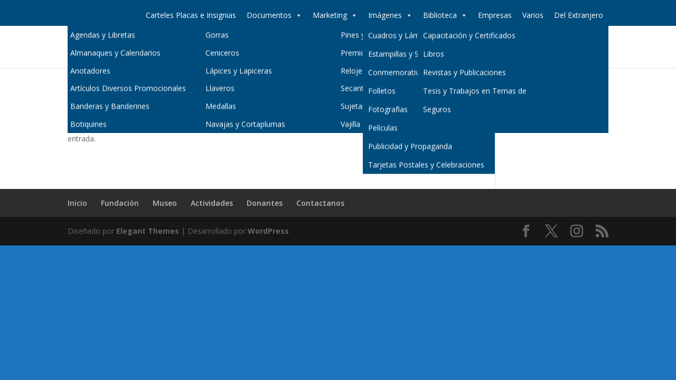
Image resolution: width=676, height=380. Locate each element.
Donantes (507, 47)
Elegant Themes (147, 231)
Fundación (363, 47)
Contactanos (563, 47)
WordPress (268, 231)
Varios (532, 15)
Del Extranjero (578, 15)
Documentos (274, 15)
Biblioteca (445, 15)
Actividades (455, 47)
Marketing (335, 15)
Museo (408, 47)
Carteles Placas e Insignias (191, 15)
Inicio (320, 47)
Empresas (495, 15)
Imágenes (390, 15)
